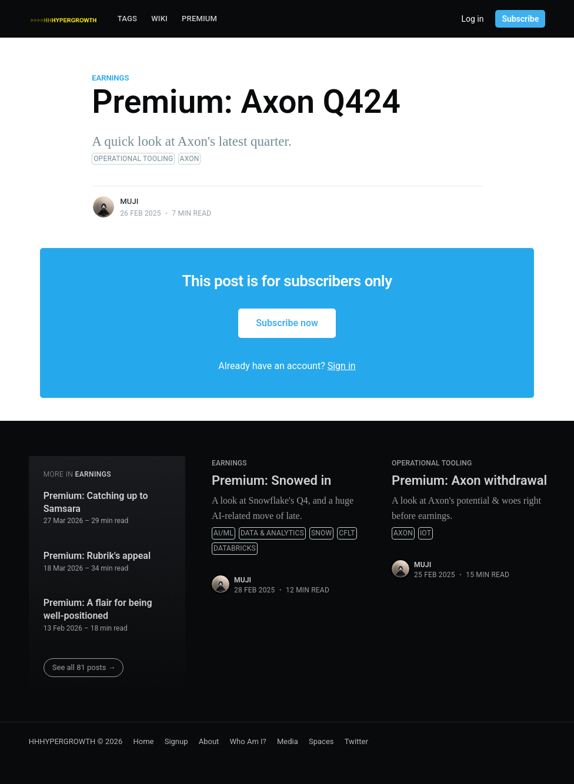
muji (129, 201)
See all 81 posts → (84, 667)
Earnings (110, 77)
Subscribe (520, 19)
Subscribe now (287, 323)
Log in (472, 19)
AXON (189, 159)
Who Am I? (248, 741)
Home (143, 741)
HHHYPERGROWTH (62, 741)
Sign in (342, 365)
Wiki (159, 18)
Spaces (321, 741)
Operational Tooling (133, 159)
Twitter (356, 741)
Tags (127, 18)
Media (287, 741)
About (209, 741)
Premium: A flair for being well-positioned (98, 609)
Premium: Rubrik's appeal (97, 555)
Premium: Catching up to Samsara (96, 502)
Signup (176, 741)
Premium (199, 18)
